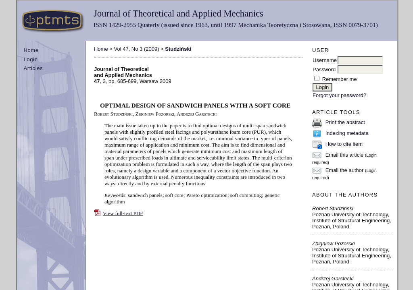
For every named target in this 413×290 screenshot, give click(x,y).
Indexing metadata (347, 133)
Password (324, 69)
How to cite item (344, 144)
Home (30, 50)
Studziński (178, 49)
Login (30, 59)
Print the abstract (345, 122)
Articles (33, 68)
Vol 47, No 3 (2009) (136, 49)
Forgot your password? (339, 95)
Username (325, 60)
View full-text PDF (123, 213)
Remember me (339, 79)
